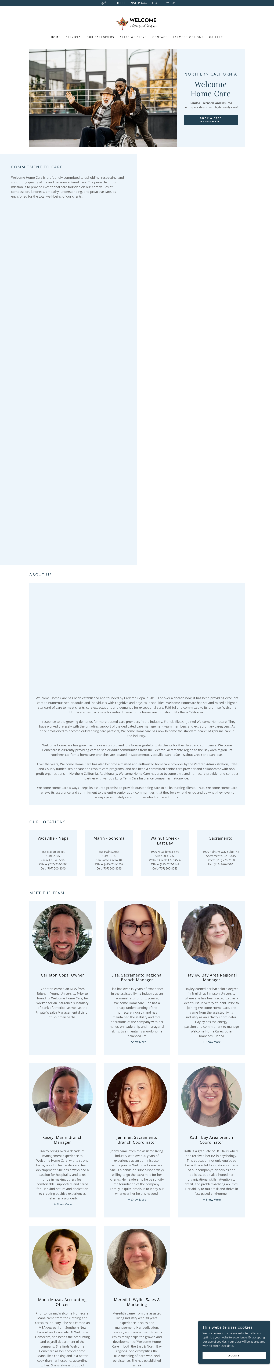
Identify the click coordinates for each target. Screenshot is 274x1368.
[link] (137, 23)
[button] (137, 1042)
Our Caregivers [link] (100, 37)
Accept (235, 1360)
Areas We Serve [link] (133, 37)
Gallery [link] (216, 37)
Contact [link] (159, 37)
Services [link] (73, 37)
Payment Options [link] (188, 37)
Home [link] (55, 37)
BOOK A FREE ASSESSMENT (211, 119)
